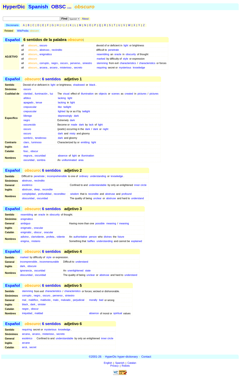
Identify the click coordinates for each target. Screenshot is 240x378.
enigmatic (26, 228)
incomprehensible (57, 176)
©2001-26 (95, 356)
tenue (39, 102)
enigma (25, 241)
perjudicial (78, 300)
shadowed (79, 84)
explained (136, 241)
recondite (47, 189)
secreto (78, 67)
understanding (98, 176)
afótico (27, 98)
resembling (103, 54)
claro (26, 142)
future (121, 236)
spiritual (117, 313)
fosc (25, 151)
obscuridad (28, 198)
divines (108, 236)
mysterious (125, 67)
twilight (67, 107)
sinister (42, 304)
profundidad (45, 194)
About (85, 18)
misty (72, 133)
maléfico (33, 300)
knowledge (139, 67)
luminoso (36, 142)
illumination (87, 93)
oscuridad (40, 155)
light (125, 45)
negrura (27, 155)
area (80, 160)
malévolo (45, 300)
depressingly (65, 115)
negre (25, 309)
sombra (41, 160)
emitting (85, 142)
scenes (115, 93)
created (129, 93)
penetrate (113, 50)
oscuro (43, 45)
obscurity (131, 54)
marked (101, 58)
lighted (61, 111)
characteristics (128, 63)
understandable (97, 185)
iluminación (41, 93)
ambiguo (25, 223)
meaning (111, 223)
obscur (34, 151)
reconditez (59, 194)
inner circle (140, 185)
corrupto (44, 63)
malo (55, 300)
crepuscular (30, 107)
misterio (35, 241)
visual (66, 93)
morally (93, 300)
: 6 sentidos (43, 79)
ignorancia (26, 270)
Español (12, 39)
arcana (43, 67)
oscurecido (29, 124)
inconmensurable (49, 261)
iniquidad (27, 313)
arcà (24, 347)
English (108, 363)
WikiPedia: (28, 30)
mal (24, 300)
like (60, 107)
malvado (65, 300)
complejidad (29, 194)
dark (76, 115)
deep (37, 189)
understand (137, 198)
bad (101, 300)
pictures (141, 93)
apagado (28, 102)
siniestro (87, 63)
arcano (54, 67)
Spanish (38, 6)
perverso (75, 63)
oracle (117, 54)
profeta (50, 236)
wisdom (74, 194)
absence (63, 155)
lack (91, 124)
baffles (91, 241)
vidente (61, 236)
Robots (126, 366)
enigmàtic (26, 232)
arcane (26, 342)
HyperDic (14, 6)
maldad (39, 313)
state (88, 270)
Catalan (131, 363)
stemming (102, 63)
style (125, 58)
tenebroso (40, 138)
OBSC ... (61, 6)
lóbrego (27, 115)
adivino (25, 236)
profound (127, 194)
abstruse (27, 189)
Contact (146, 356)
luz (51, 93)
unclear (97, 198)
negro (54, 63)
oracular (38, 228)
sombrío (28, 138)
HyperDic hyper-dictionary (121, 356)
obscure (31, 266)
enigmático (45, 54)
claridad (27, 93)
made (74, 124)
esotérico (27, 185)
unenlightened (76, 270)
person (93, 236)
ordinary (83, 176)
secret (32, 347)
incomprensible (28, 261)
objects (103, 93)
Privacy (114, 366)
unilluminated (69, 160)
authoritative (80, 236)
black (92, 84)
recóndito (57, 50)
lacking (62, 98)
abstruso (44, 50)
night (105, 129)
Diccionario (12, 25)
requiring (102, 67)
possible (100, 223)
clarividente (37, 236)
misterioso (65, 67)
